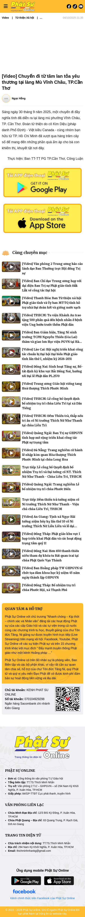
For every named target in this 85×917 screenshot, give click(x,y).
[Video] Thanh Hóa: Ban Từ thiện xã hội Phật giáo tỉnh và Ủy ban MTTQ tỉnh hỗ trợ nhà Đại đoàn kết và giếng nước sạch (51, 302)
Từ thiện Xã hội (24, 17)
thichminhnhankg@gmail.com (34, 850)
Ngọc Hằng (19, 98)
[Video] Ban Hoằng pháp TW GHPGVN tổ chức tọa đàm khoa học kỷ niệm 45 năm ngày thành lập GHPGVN (52, 572)
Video (5, 17)
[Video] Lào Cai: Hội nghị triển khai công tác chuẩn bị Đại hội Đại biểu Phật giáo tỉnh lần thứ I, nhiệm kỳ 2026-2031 (52, 354)
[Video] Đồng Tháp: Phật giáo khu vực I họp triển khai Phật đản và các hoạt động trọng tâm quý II (52, 538)
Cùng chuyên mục (29, 252)
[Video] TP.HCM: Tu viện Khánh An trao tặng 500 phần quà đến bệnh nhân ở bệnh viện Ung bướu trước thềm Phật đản (52, 319)
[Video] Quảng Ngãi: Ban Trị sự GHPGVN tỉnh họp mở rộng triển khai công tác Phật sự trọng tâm (52, 437)
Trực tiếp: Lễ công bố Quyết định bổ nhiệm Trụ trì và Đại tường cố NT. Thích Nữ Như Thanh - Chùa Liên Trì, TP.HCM (52, 471)
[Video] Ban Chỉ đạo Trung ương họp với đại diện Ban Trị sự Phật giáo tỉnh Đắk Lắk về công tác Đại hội (51, 285)
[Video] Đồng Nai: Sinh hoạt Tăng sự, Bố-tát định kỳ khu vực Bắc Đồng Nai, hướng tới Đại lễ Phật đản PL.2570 (52, 371)
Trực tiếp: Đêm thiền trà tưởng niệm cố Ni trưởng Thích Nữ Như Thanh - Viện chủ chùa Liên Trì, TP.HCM (50, 504)
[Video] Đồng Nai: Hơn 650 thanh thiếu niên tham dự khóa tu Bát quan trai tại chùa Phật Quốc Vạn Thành (50, 555)
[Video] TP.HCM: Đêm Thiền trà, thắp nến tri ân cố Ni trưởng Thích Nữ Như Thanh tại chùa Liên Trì (52, 420)
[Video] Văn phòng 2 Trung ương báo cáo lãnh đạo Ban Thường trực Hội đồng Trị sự (52, 268)
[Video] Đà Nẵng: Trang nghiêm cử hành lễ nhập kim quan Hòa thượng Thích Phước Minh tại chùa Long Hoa (52, 454)
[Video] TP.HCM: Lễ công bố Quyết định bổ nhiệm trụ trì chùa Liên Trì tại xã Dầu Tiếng (52, 403)
